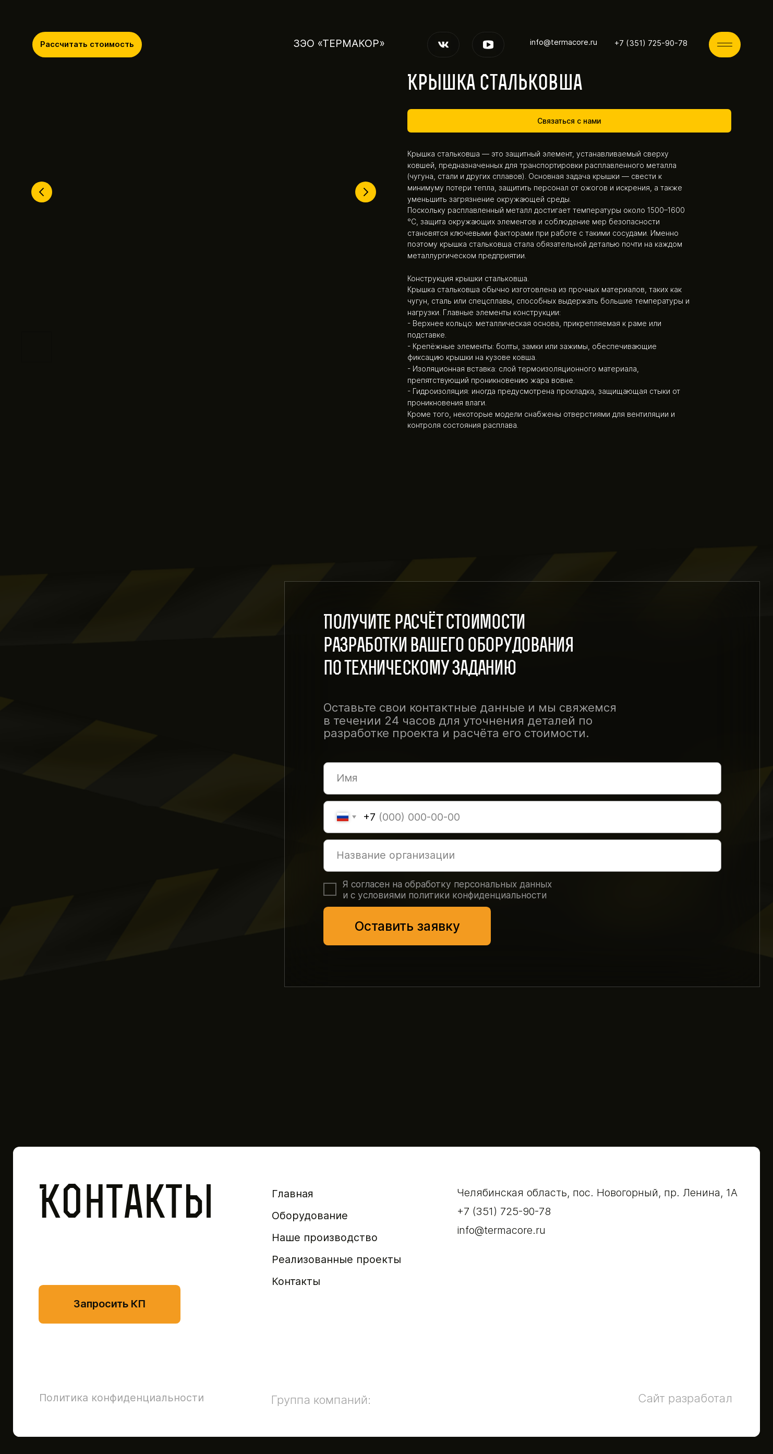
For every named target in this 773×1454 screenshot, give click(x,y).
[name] (522, 778)
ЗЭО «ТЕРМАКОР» (339, 43)
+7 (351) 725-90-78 (650, 43)
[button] (87, 44)
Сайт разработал (685, 1398)
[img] (725, 44)
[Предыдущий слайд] (41, 192)
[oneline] (522, 855)
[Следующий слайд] (365, 192)
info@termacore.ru (563, 42)
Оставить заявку (407, 926)
